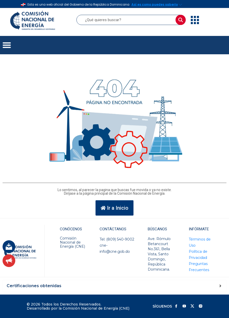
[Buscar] (181, 20)
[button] (7, 45)
